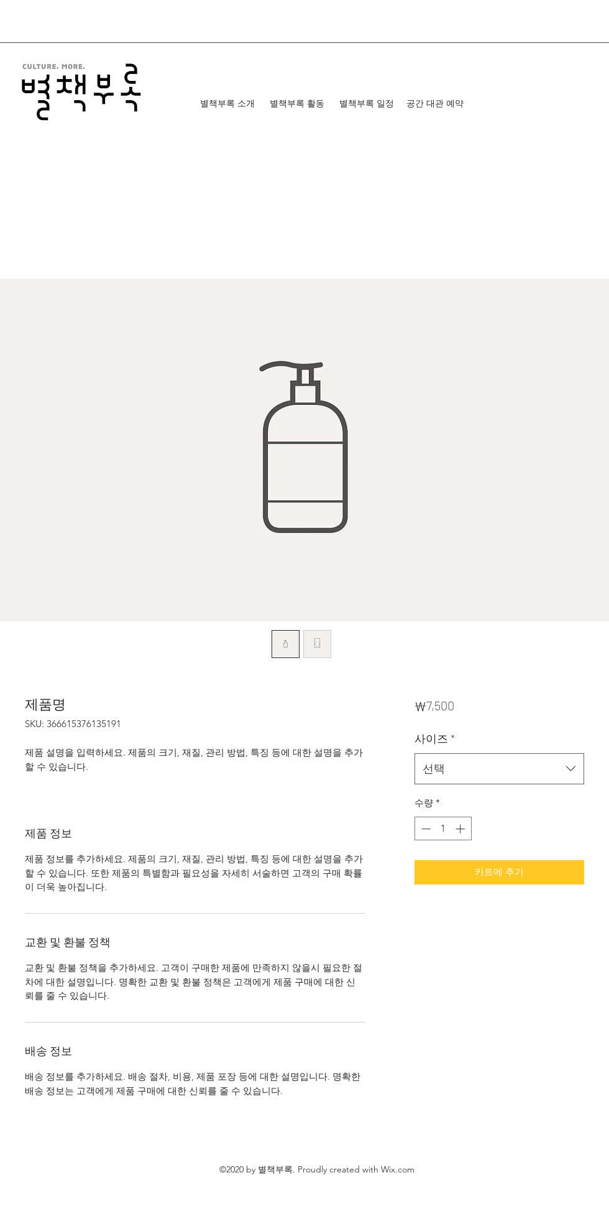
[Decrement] (424, 828)
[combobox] (499, 768)
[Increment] (461, 828)
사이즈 (434, 738)
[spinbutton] (443, 828)
